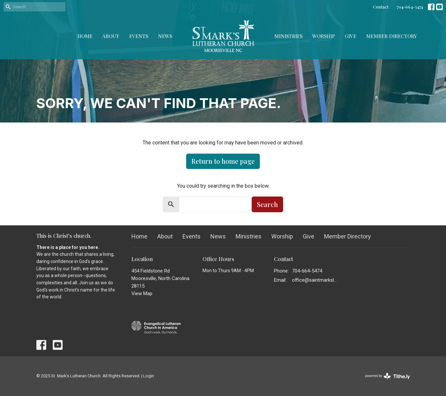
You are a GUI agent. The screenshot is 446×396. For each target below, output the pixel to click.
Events (138, 36)
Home (84, 36)
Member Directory (391, 36)
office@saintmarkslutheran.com (315, 280)
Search (267, 204)
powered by (387, 376)
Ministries (288, 36)
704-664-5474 (410, 6)
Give (350, 36)
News (165, 36)
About (110, 36)
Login (148, 375)
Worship (323, 36)
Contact (380, 6)
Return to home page (223, 161)
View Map (141, 293)
